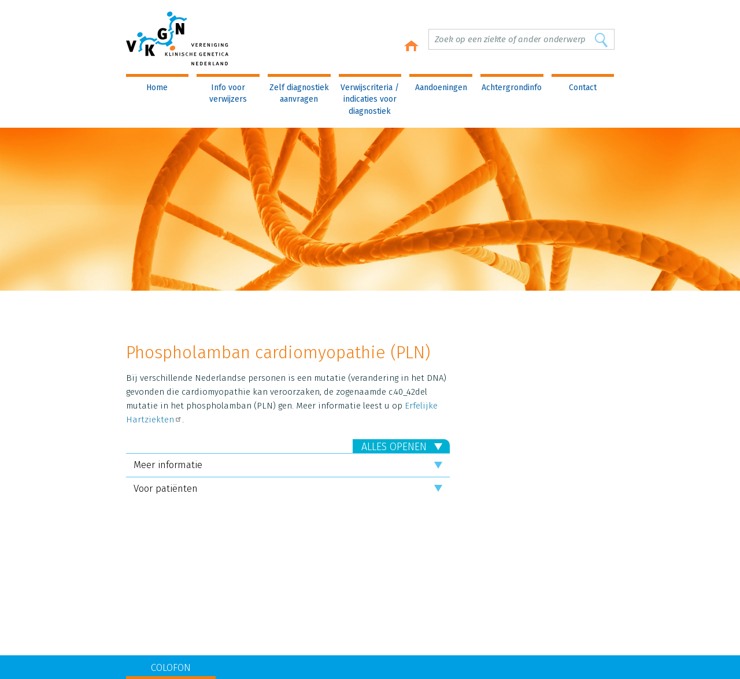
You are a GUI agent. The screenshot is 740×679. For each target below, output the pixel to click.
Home (157, 87)
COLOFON (171, 668)
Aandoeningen (441, 87)
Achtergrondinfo (512, 87)
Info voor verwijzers (228, 93)
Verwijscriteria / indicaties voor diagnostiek (370, 99)
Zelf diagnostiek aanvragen (299, 93)
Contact (583, 87)
